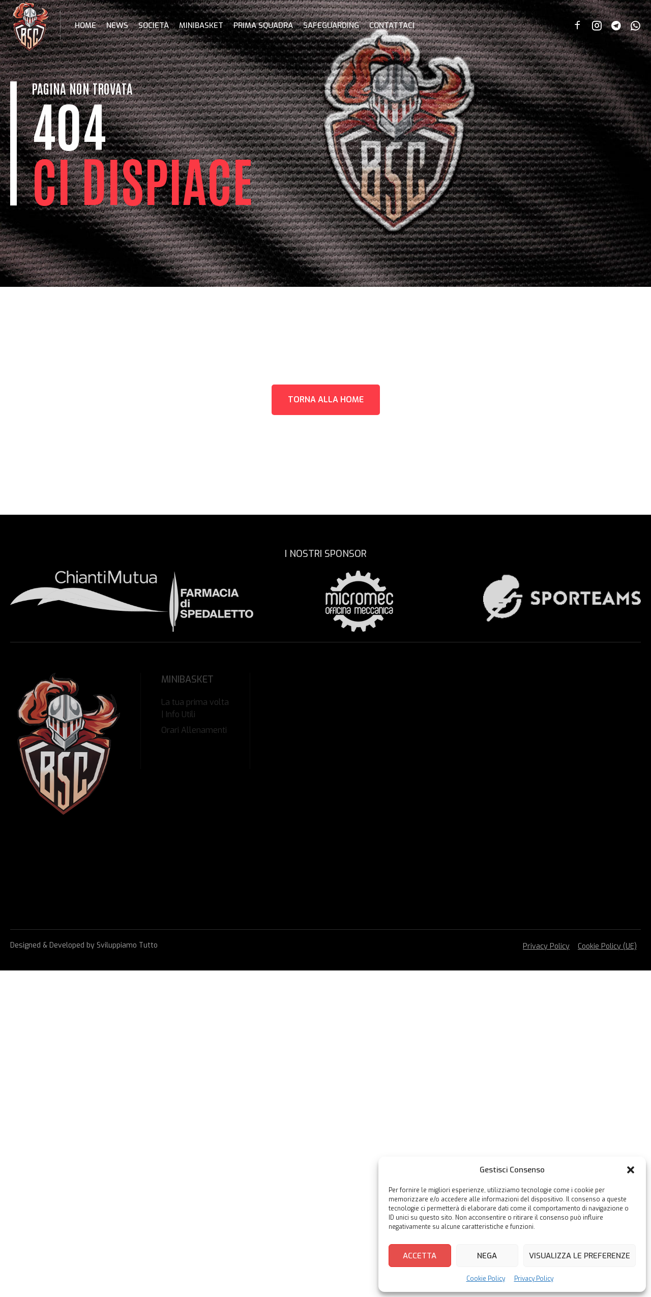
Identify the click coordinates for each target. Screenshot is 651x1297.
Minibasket (201, 25)
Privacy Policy (533, 1279)
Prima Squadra (263, 25)
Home (85, 25)
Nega (487, 1256)
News (117, 25)
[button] (631, 1170)
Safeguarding (331, 25)
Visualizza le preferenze (579, 1256)
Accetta (419, 1256)
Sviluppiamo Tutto (127, 945)
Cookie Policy (485, 1279)
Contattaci (392, 25)
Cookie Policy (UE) (607, 946)
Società (153, 25)
